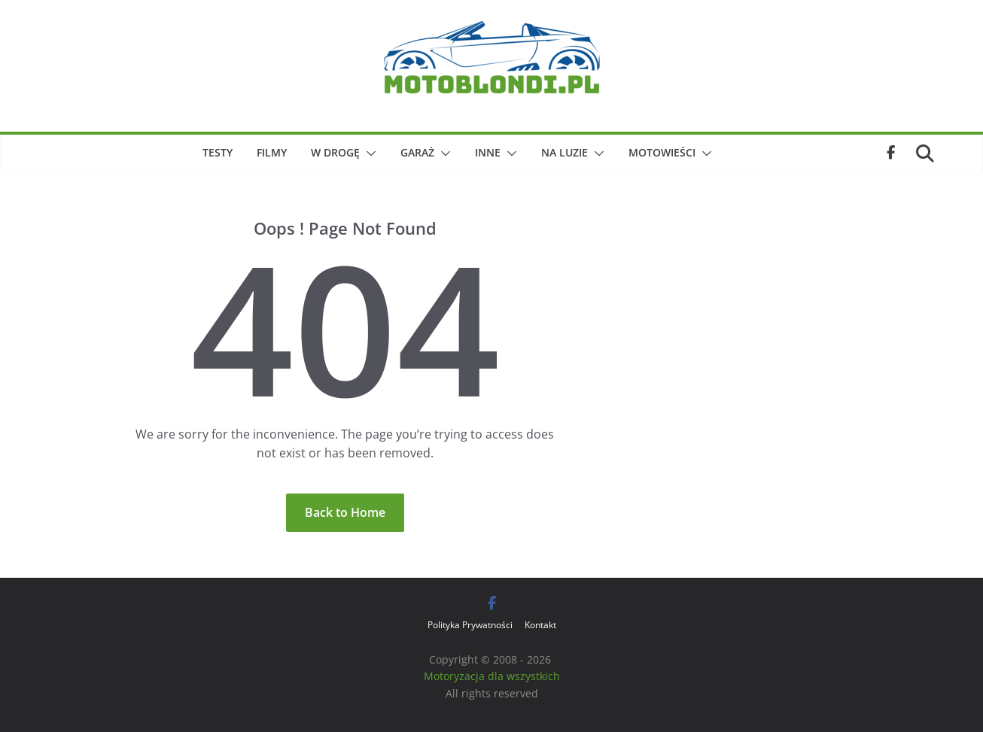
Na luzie (564, 152)
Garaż (417, 152)
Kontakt (540, 624)
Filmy (272, 152)
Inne (488, 152)
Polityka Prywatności (470, 624)
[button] (368, 153)
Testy (217, 152)
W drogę (335, 152)
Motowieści (661, 152)
